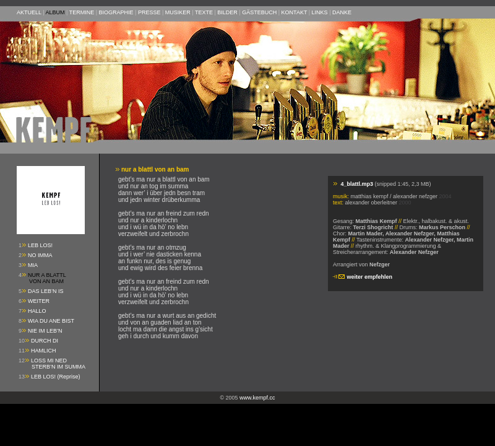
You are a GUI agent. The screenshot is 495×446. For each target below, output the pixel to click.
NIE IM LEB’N (45, 331)
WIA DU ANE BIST (51, 321)
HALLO (37, 311)
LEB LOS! (40, 245)
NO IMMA (40, 255)
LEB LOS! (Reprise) (55, 377)
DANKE (341, 12)
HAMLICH (43, 351)
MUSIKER (178, 12)
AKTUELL (29, 12)
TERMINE (82, 12)
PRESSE (149, 12)
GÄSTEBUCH (259, 12)
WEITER (39, 301)
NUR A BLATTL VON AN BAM (42, 278)
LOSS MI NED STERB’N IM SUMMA (52, 363)
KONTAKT (295, 12)
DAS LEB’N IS (46, 291)
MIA (33, 265)
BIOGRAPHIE (116, 12)
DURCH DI (44, 341)
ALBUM (55, 12)
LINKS (320, 12)
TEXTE (204, 12)
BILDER (227, 12)
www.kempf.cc (257, 398)
